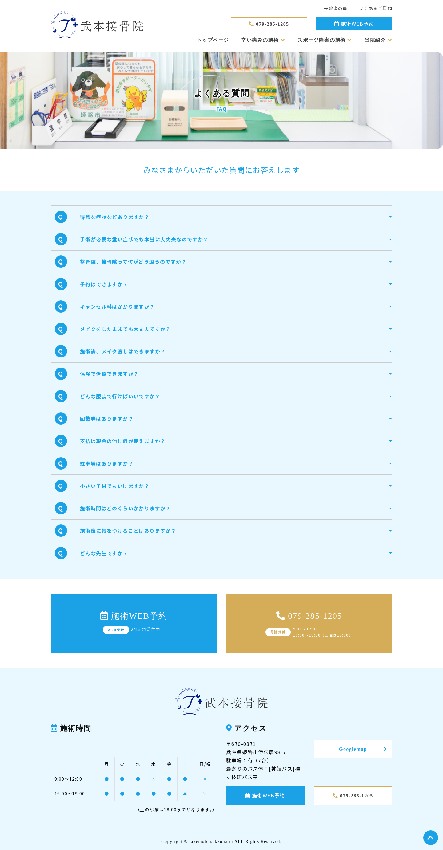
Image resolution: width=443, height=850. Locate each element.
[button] (236, 217)
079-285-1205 (269, 24)
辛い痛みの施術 (263, 40)
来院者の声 (336, 8)
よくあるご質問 (375, 8)
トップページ (213, 40)
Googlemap (363, 749)
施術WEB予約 (354, 23)
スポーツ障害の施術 (324, 40)
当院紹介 (378, 40)
